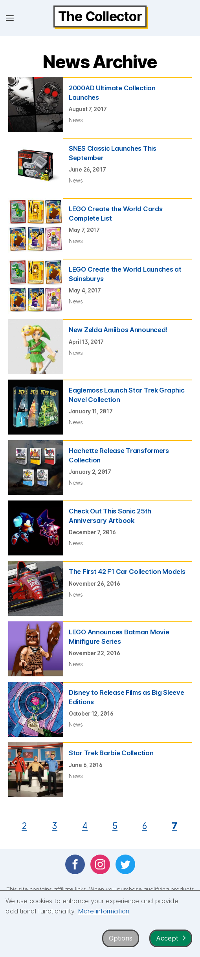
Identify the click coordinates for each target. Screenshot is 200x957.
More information (103, 911)
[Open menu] (10, 18)
